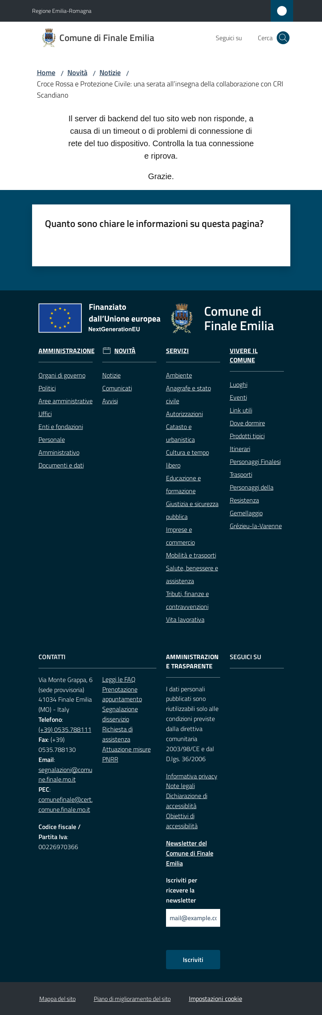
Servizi (177, 350)
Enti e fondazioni (60, 426)
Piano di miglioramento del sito (132, 998)
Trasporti (241, 474)
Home (46, 72)
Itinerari (240, 448)
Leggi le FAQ (119, 679)
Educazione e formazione (183, 484)
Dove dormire (247, 423)
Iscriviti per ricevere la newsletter (181, 890)
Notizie (110, 72)
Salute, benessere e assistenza (192, 574)
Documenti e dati (61, 465)
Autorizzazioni (184, 414)
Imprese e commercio (180, 536)
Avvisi (110, 401)
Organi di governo (61, 375)
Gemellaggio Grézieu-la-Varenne (256, 519)
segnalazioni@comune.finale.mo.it (65, 774)
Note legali (180, 785)
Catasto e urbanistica (180, 433)
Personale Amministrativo (58, 446)
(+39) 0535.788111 (64, 729)
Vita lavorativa (185, 619)
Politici (47, 388)
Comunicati (117, 388)
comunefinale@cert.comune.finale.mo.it (65, 804)
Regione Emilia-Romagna (61, 10)
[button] (283, 38)
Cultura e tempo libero (187, 458)
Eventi (238, 397)
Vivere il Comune (244, 355)
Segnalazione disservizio (120, 714)
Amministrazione (66, 350)
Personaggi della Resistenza (251, 493)
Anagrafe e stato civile (188, 394)
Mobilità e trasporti (191, 555)
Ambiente (179, 375)
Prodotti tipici (247, 436)
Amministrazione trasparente (192, 661)
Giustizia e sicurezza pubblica (192, 510)
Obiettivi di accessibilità (182, 821)
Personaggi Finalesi (255, 461)
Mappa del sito (57, 998)
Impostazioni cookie (215, 998)
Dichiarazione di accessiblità (186, 801)
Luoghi (238, 384)
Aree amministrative (65, 401)
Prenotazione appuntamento (122, 694)
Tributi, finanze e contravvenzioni (187, 600)
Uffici (45, 414)
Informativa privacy (191, 776)
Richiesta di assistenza (117, 734)
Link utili (241, 410)
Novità (77, 72)
